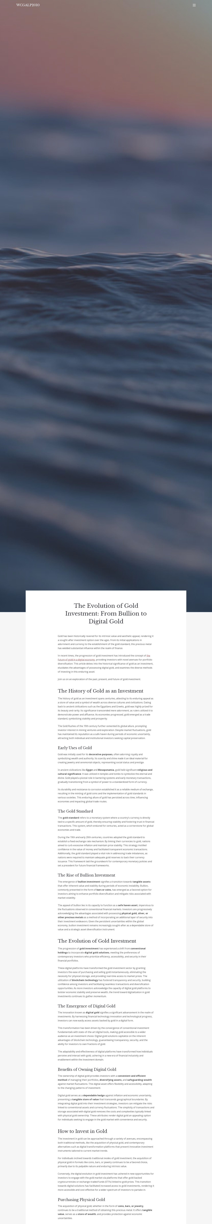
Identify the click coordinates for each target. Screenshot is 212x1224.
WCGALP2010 (28, 5)
